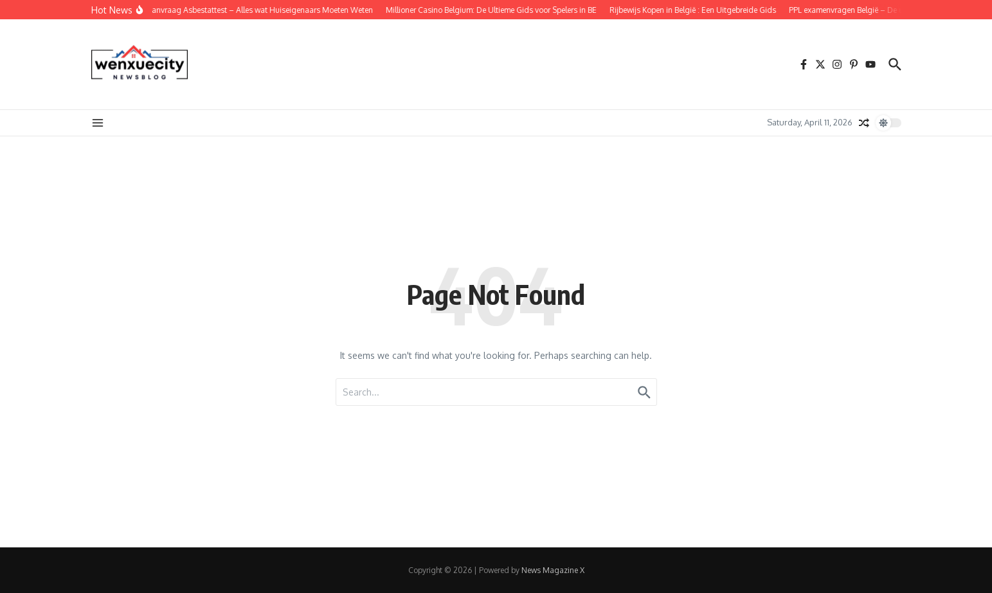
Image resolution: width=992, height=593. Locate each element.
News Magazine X (552, 570)
